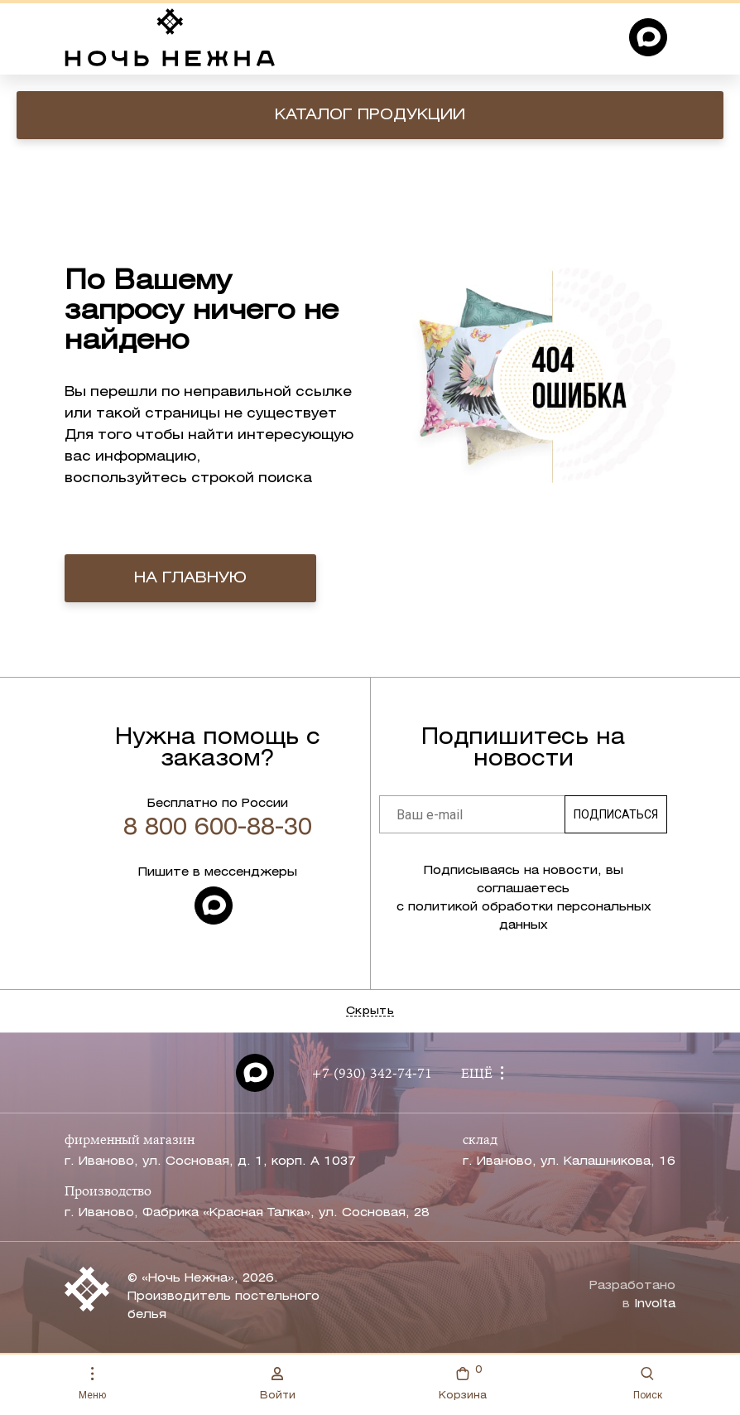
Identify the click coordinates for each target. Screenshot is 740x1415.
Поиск (647, 1384)
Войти (278, 1383)
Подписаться (616, 814)
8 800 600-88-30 (217, 828)
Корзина (463, 1381)
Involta (654, 1304)
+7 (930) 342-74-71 (371, 1074)
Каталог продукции (370, 115)
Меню (92, 1384)
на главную (190, 578)
